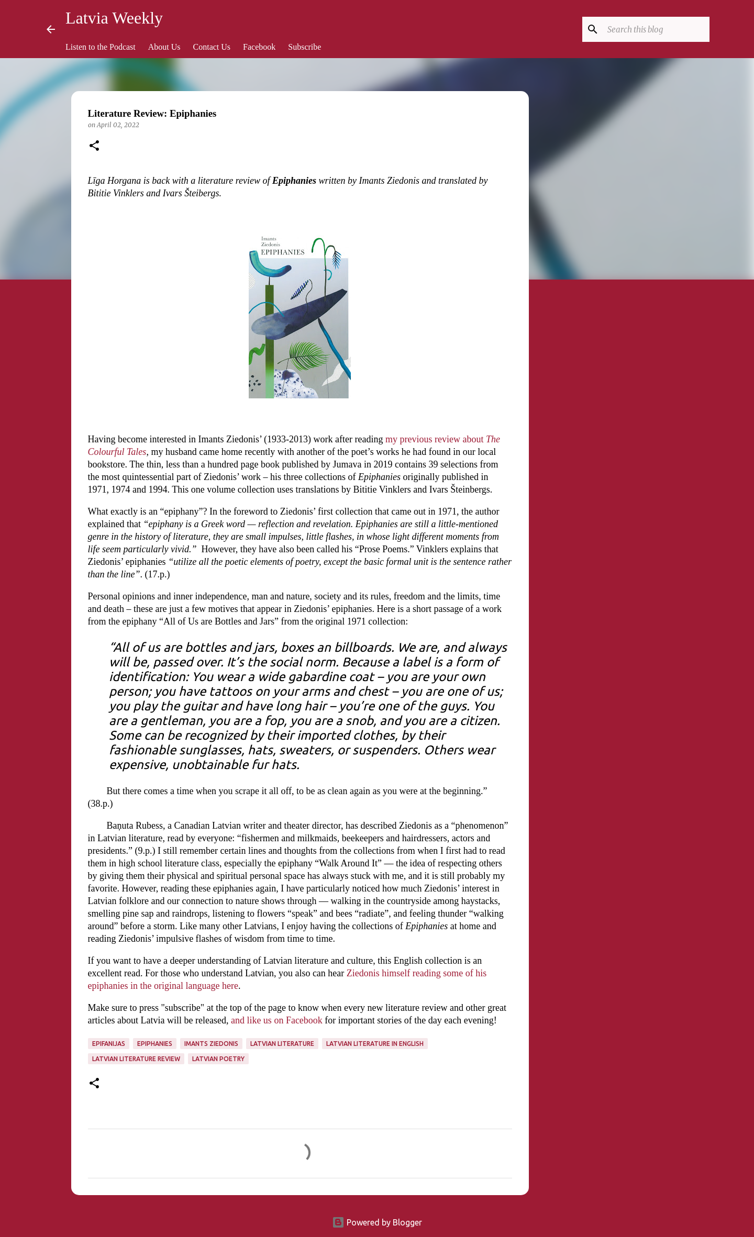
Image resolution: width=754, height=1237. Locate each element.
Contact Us (212, 46)
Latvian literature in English (375, 1043)
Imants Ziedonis (211, 1043)
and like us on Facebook (277, 1020)
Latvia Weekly (114, 17)
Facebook (259, 46)
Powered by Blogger (377, 1222)
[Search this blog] (654, 29)
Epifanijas (108, 1043)
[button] (94, 146)
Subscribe (304, 46)
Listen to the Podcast (100, 46)
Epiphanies (154, 1043)
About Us (164, 46)
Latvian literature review (136, 1058)
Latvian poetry (218, 1058)
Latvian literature (282, 1043)
